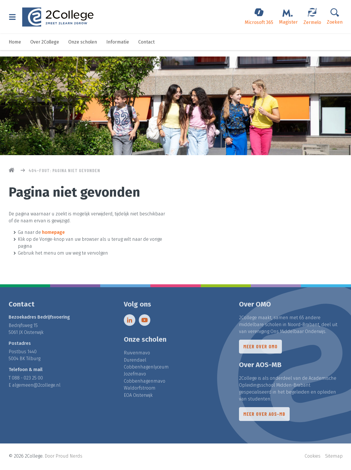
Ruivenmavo (137, 354)
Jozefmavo (135, 375)
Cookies (312, 457)
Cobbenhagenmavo (144, 382)
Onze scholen (82, 48)
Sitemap (334, 457)
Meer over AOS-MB (265, 416)
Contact (146, 48)
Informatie (117, 48)
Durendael (135, 361)
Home (15, 48)
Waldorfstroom (139, 389)
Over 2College (44, 48)
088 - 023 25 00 (27, 379)
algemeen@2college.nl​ (36, 386)
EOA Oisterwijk (138, 396)
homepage (53, 232)
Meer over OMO (261, 348)
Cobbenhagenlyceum (146, 368)
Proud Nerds (69, 457)
